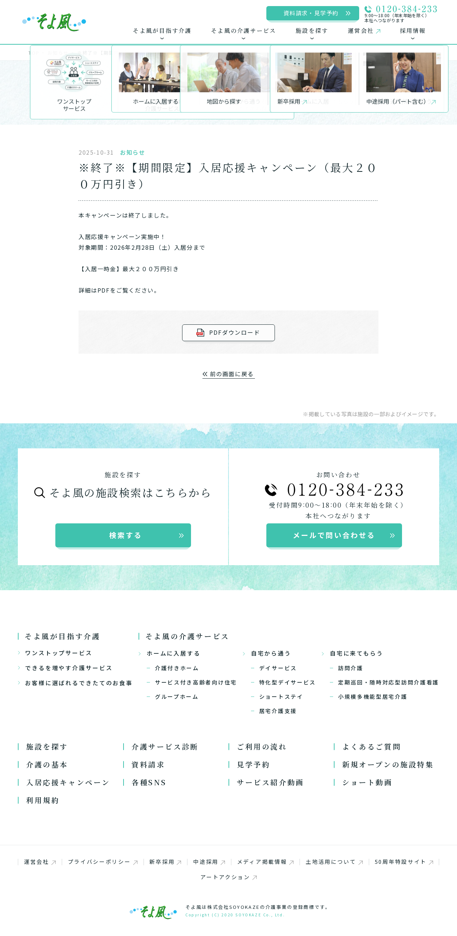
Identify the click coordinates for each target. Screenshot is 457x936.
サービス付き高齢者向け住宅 (196, 682)
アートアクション (228, 877)
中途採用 (209, 861)
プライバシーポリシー (102, 861)
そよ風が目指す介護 (62, 636)
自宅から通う (267, 653)
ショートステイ (281, 696)
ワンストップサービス (55, 652)
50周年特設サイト (404, 861)
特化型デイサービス (287, 682)
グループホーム (177, 696)
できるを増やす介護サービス (65, 667)
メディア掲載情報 (265, 861)
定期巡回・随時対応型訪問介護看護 (388, 682)
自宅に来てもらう (352, 653)
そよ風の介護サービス (187, 636)
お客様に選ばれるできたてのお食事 (75, 682)
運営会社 (40, 861)
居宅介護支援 (278, 711)
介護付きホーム (177, 668)
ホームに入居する (170, 653)
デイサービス (278, 668)
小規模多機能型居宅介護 (373, 696)
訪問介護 (350, 668)
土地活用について (334, 861)
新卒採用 (165, 861)
